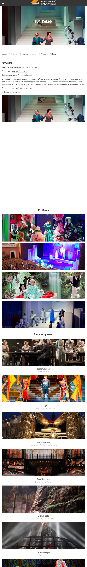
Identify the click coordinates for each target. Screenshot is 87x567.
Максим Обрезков (19, 71)
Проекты (14, 54)
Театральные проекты (28, 54)
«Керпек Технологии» (59, 82)
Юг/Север (42, 54)
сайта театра (15, 92)
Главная (4, 54)
